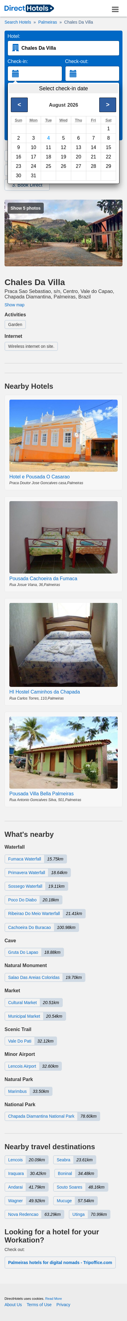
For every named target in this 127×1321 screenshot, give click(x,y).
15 (108, 147)
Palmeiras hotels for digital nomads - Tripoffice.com (60, 1262)
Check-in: (18, 61)
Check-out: (76, 61)
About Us (13, 1304)
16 (18, 156)
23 (18, 166)
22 (108, 156)
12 (63, 147)
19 (63, 156)
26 (63, 166)
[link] (29, 9)
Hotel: (14, 36)
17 (33, 156)
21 (93, 156)
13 (78, 147)
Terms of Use (39, 1304)
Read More (53, 1298)
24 (33, 166)
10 (33, 147)
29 (108, 166)
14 (93, 147)
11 (48, 147)
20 (78, 156)
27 (78, 166)
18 (48, 156)
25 (48, 166)
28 (93, 166)
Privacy (63, 1304)
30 (18, 175)
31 (33, 175)
